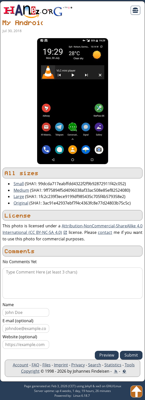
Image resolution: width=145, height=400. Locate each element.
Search (94, 365)
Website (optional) (20, 337)
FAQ (35, 365)
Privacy (78, 365)
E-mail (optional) (18, 320)
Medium (21, 190)
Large (19, 196)
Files (46, 365)
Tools (130, 365)
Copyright (30, 371)
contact (105, 232)
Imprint (61, 365)
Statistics (112, 365)
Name (8, 304)
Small (19, 183)
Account (20, 365)
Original (21, 203)
